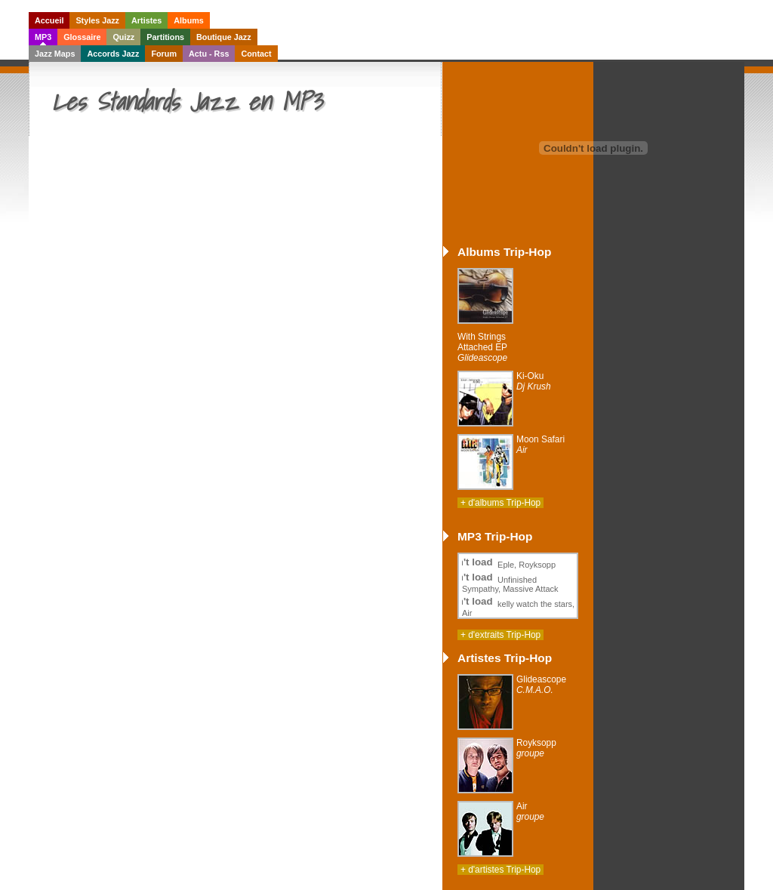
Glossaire (81, 37)
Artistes (146, 20)
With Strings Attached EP (482, 347)
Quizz (123, 37)
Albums (189, 20)
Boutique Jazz (223, 37)
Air (530, 811)
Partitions (165, 37)
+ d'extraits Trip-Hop (500, 635)
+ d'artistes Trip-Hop (500, 869)
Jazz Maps (55, 53)
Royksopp (536, 748)
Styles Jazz (97, 20)
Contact (256, 53)
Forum (164, 53)
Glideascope (541, 684)
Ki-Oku (533, 381)
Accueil (49, 20)
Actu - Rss (209, 53)
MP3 (43, 37)
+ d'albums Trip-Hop (500, 502)
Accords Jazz (113, 53)
